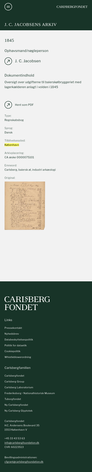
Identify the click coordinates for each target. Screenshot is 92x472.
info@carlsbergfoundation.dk (22, 442)
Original (10, 177)
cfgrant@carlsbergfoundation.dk (24, 461)
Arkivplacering (14, 153)
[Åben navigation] (8, 7)
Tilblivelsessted (15, 140)
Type (8, 115)
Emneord (10, 165)
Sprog (8, 128)
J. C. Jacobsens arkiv (31, 24)
